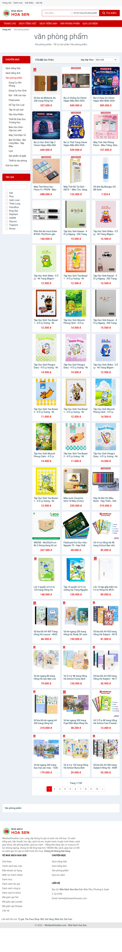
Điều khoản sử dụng (12, 870)
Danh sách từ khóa (11, 893)
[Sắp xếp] (106, 60)
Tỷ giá (21, 919)
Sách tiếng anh (48, 23)
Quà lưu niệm (90, 23)
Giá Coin (68, 919)
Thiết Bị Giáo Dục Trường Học (17, 121)
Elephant (12, 214)
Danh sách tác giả (11, 884)
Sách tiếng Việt (13, 68)
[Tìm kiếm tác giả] (56, 13)
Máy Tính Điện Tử (17, 135)
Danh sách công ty (11, 888)
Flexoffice (12, 207)
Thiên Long (13, 203)
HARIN (11, 218)
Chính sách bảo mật (12, 866)
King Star (12, 211)
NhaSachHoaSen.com (56, 925)
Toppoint (12, 225)
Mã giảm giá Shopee (12, 906)
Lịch (11, 151)
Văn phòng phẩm (70, 23)
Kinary (10, 228)
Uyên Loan (13, 200)
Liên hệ (39, 3)
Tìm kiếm (109, 12)
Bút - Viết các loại (17, 95)
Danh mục (18, 3)
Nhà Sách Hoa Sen (77, 925)
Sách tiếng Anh (13, 73)
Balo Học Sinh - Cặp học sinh (16, 129)
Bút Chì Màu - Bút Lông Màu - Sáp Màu (17, 143)
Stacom (11, 221)
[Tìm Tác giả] (16, 187)
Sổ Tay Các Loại (16, 105)
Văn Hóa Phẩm (16, 114)
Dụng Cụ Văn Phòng (15, 84)
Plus (10, 196)
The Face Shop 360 (34, 919)
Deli (9, 193)
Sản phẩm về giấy (17, 156)
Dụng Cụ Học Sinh (18, 90)
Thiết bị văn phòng (18, 160)
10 (97, 789)
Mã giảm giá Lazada (12, 901)
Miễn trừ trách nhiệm (12, 875)
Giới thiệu (29, 3)
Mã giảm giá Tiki (10, 897)
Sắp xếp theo (87, 60)
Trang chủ (6, 3)
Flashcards (14, 100)
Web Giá (59, 919)
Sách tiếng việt (28, 23)
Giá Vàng (49, 919)
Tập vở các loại (16, 109)
